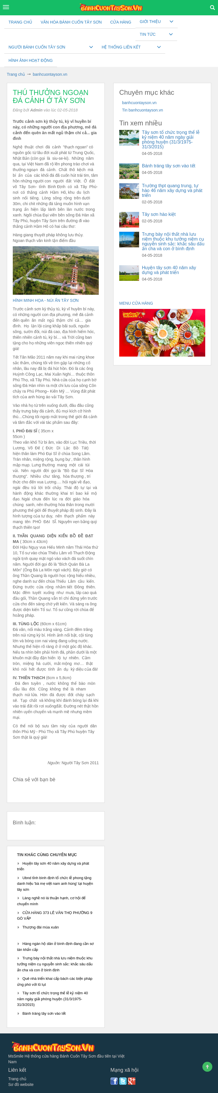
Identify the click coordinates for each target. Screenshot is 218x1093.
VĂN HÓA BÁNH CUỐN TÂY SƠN (71, 22)
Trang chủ (20, 22)
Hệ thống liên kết (121, 47)
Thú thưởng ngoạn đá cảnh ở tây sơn (51, 96)
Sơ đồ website (20, 1084)
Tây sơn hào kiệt (159, 214)
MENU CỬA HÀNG (136, 303)
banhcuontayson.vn (139, 102)
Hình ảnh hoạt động (31, 60)
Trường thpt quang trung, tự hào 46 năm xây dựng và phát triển (172, 190)
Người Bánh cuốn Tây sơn (37, 47)
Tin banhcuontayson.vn (142, 110)
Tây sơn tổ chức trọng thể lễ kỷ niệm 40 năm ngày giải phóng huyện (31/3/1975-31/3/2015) (52, 999)
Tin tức (148, 34)
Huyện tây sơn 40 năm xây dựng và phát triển (169, 270)
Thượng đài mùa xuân (40, 927)
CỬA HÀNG (120, 22)
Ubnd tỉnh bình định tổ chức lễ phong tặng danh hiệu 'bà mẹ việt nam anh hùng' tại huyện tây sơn (55, 884)
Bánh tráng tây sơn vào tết (44, 1013)
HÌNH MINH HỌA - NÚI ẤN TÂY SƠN (46, 300)
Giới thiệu (150, 21)
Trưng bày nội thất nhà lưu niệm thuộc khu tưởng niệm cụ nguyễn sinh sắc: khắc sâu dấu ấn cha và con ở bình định (55, 964)
